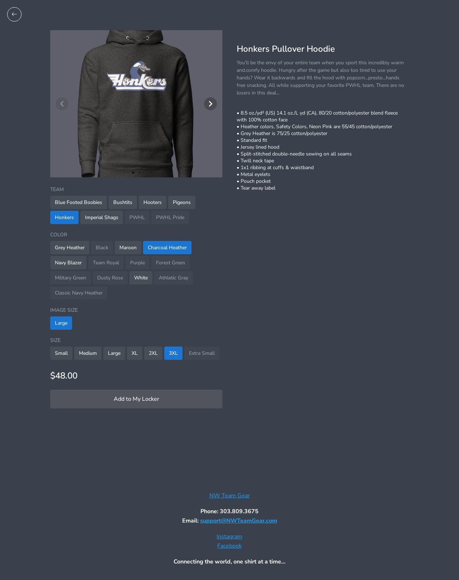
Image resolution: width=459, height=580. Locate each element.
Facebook (229, 546)
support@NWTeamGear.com (238, 521)
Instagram (229, 536)
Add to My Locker (136, 399)
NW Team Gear (229, 496)
